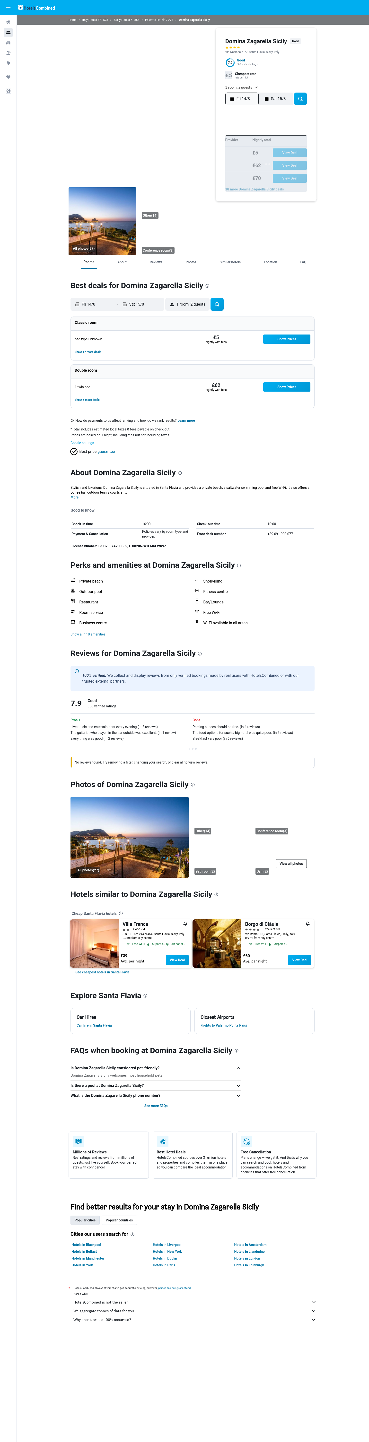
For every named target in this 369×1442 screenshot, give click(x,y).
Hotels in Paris (164, 1265)
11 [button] (186, 154)
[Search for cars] (8, 43)
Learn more (186, 420)
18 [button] (186, 161)
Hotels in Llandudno (250, 1251)
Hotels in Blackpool (87, 1245)
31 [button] (179, 177)
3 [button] (179, 146)
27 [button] (202, 169)
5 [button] (194, 146)
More (75, 497)
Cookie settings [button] (83, 443)
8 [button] (218, 146)
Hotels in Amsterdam (251, 1245)
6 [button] (202, 146)
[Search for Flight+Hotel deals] (8, 53)
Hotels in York (82, 1265)
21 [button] (210, 161)
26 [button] (194, 169)
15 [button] (218, 154)
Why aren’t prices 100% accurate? (195, 1319)
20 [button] (202, 161)
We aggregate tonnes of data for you (195, 1311)
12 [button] (194, 154)
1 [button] (218, 138)
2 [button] (225, 138)
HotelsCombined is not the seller (195, 1302)
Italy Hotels (90, 20)
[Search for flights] (8, 22)
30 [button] (225, 169)
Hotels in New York (167, 1251)
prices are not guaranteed (175, 1288)
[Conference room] (174, 238)
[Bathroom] (221, 857)
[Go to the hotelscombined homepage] (36, 7)
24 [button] (178, 169)
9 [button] (225, 146)
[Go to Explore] (8, 63)
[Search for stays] (8, 32)
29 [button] (217, 169)
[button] (8, 7)
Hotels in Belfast (84, 1251)
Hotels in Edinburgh (249, 1265)
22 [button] (217, 161)
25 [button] (186, 169)
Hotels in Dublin (165, 1258)
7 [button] (210, 146)
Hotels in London (247, 1258)
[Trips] (8, 77)
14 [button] (210, 154)
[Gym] (282, 857)
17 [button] (179, 161)
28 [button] (210, 169)
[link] (103, 972)
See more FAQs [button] (156, 1106)
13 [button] (202, 154)
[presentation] (208, 286)
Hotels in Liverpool (167, 1245)
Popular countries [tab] (119, 1220)
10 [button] (178, 154)
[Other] (174, 203)
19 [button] (194, 161)
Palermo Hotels (155, 20)
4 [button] (186, 146)
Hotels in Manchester (88, 1258)
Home (73, 20)
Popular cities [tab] (85, 1220)
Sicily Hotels (122, 20)
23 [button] (225, 161)
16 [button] (225, 154)
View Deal (177, 960)
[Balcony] (103, 221)
